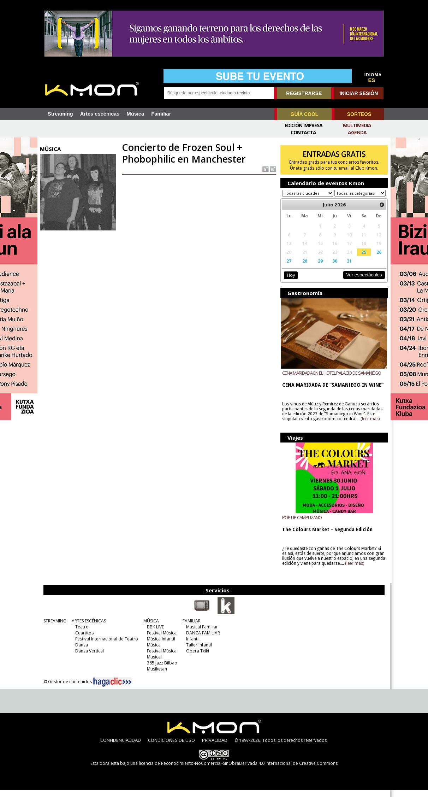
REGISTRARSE (304, 93)
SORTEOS (359, 114)
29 (318, 267)
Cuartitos (83, 640)
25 (361, 259)
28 (303, 267)
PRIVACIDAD (214, 747)
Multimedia (357, 125)
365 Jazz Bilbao (161, 670)
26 (376, 259)
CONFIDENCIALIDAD (120, 747)
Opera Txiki (196, 658)
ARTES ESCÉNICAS (88, 628)
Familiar (161, 114)
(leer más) (369, 425)
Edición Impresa (303, 125)
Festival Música (161, 640)
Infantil (191, 646)
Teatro (81, 634)
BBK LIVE (154, 634)
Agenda (357, 132)
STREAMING (53, 628)
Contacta (303, 132)
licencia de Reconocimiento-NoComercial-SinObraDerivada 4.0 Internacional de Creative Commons (238, 770)
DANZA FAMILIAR (202, 640)
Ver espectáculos (362, 281)
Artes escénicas (100, 114)
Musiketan (156, 676)
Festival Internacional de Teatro (105, 646)
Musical (153, 664)
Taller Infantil (198, 652)
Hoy (290, 282)
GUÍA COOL (305, 114)
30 (333, 267)
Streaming (60, 114)
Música (135, 114)
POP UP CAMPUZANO (301, 524)
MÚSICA (150, 628)
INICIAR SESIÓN (358, 93)
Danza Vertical (88, 658)
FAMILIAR (191, 628)
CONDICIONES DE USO (171, 747)
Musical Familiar (201, 634)
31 (347, 267)
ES (371, 80)
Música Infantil (160, 646)
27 (288, 267)
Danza (80, 652)
